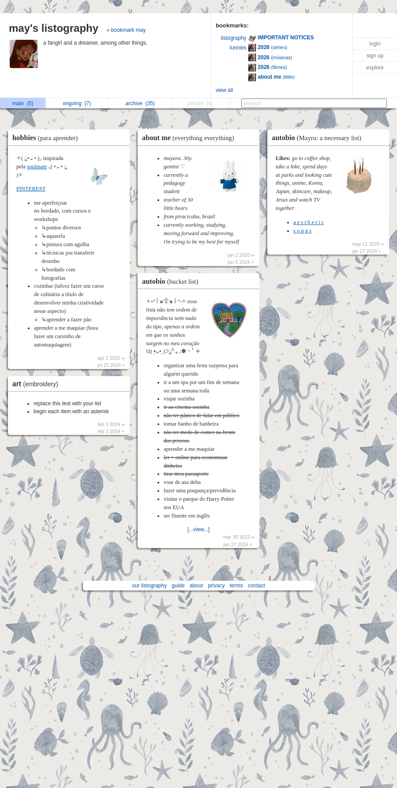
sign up (375, 56)
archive (140, 103)
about (196, 585)
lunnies (238, 48)
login (374, 44)
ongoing (77, 103)
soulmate (37, 167)
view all (224, 90)
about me (190, 137)
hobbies (47, 137)
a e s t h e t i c (308, 222)
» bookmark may (126, 30)
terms (236, 585)
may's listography (53, 28)
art (37, 384)
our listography (149, 585)
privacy (216, 585)
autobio (172, 281)
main (22, 103)
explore (374, 68)
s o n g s (302, 231)
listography (234, 38)
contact (256, 585)
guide (178, 585)
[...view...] (198, 529)
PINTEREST (30, 189)
